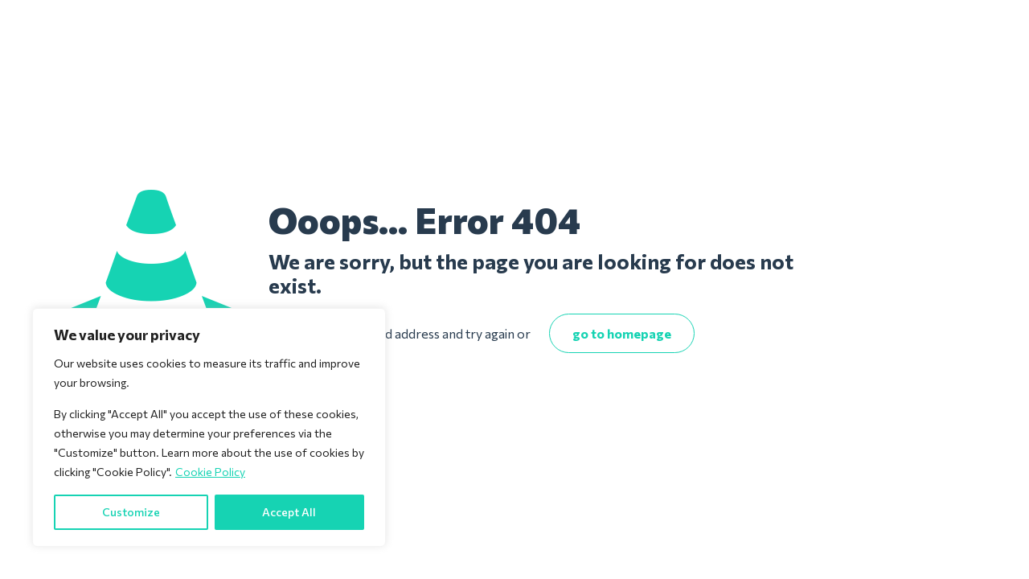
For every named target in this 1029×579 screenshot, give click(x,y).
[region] (209, 427)
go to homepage (621, 333)
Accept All (289, 512)
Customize (131, 512)
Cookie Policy (210, 471)
